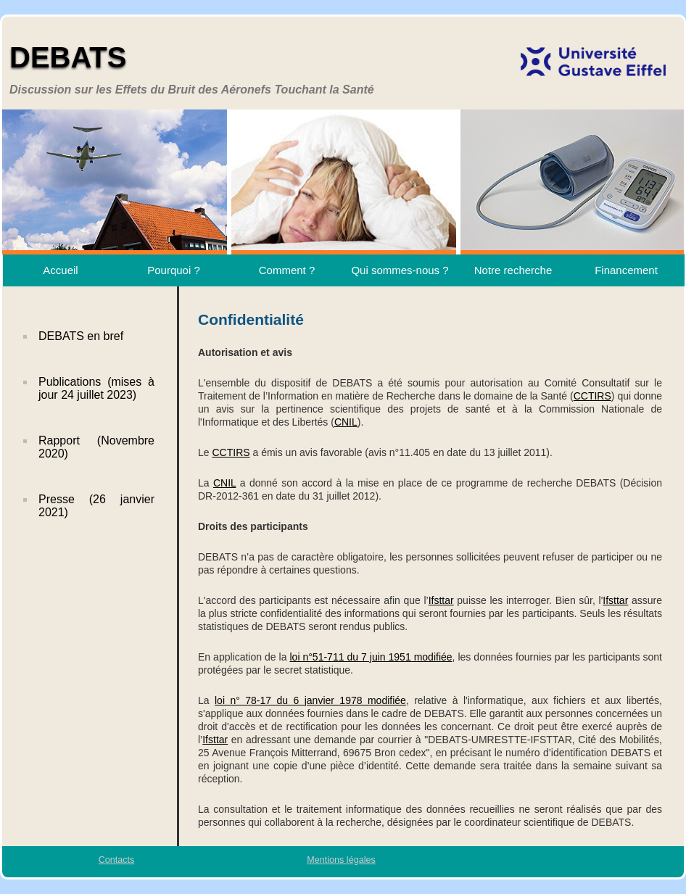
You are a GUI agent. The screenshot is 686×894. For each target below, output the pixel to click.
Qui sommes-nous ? (399, 270)
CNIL (346, 422)
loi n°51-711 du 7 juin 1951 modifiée (370, 657)
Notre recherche (513, 270)
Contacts (117, 860)
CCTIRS (592, 396)
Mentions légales (341, 860)
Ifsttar (441, 600)
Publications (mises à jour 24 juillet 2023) (96, 388)
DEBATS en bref (80, 336)
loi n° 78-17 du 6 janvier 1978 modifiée (310, 700)
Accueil (60, 270)
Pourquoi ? (173, 270)
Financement (626, 270)
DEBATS (67, 57)
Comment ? (287, 270)
